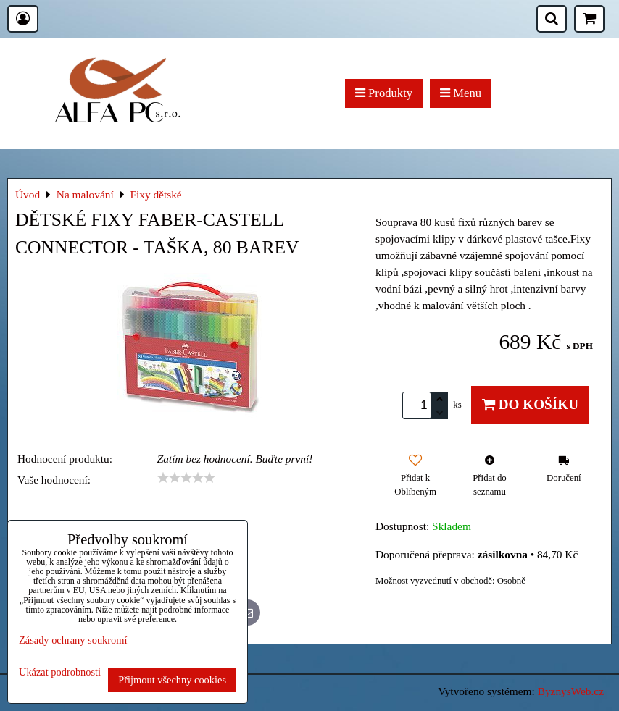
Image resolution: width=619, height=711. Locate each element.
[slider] (186, 478)
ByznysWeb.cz (571, 691)
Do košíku (530, 404)
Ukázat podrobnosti (60, 672)
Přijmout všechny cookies (172, 680)
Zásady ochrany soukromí (73, 640)
